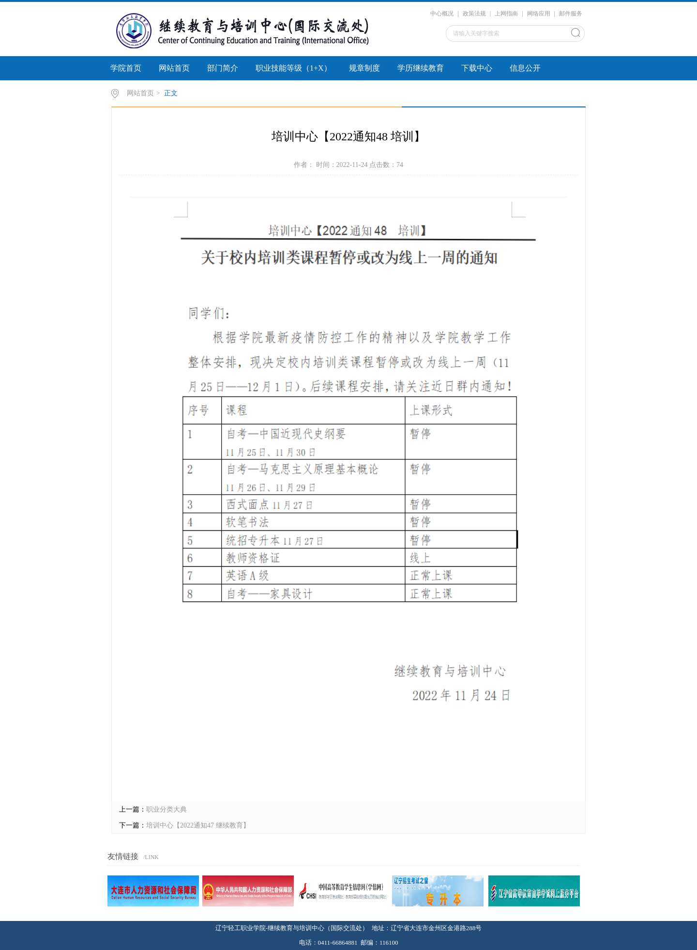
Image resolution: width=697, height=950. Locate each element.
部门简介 (222, 68)
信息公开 (525, 68)
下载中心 (476, 68)
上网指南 (506, 13)
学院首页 (125, 68)
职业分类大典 (166, 809)
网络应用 (538, 13)
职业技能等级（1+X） (294, 68)
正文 (171, 93)
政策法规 (474, 13)
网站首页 (174, 68)
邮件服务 (570, 13)
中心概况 (442, 13)
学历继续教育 (420, 68)
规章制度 (364, 68)
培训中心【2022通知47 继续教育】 (198, 825)
